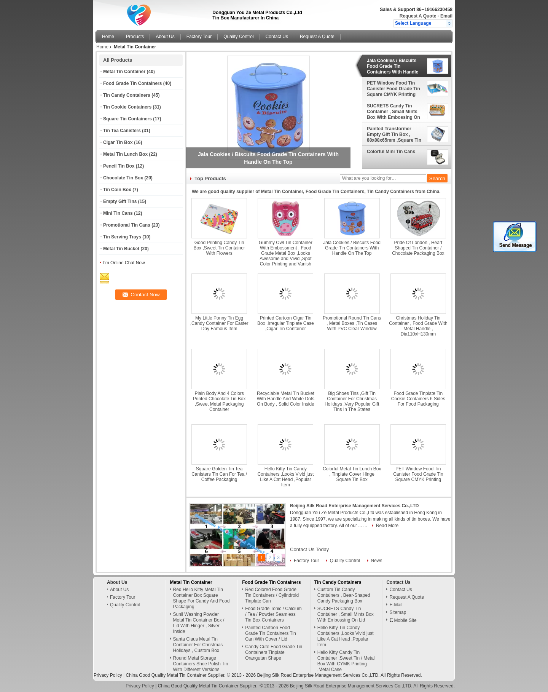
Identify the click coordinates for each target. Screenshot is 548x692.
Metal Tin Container (124, 71)
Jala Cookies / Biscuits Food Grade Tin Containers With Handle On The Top (392, 66)
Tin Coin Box (117, 189)
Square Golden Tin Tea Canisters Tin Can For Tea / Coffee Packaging (219, 474)
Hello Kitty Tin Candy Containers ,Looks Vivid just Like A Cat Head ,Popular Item (285, 476)
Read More (387, 525)
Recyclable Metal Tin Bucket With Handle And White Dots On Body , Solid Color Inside (285, 399)
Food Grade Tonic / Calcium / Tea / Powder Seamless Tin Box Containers (273, 614)
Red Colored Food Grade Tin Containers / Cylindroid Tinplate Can (272, 595)
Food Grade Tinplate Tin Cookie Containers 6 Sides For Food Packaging (418, 399)
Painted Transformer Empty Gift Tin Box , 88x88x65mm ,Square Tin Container (394, 134)
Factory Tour (199, 36)
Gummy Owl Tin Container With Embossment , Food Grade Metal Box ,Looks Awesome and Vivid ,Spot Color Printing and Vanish (285, 253)
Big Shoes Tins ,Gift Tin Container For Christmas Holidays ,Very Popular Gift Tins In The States (352, 401)
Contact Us (277, 36)
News (376, 560)
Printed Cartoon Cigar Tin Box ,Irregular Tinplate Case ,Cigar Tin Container (285, 323)
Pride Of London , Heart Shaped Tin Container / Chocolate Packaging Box (418, 248)
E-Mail (395, 604)
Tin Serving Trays (122, 237)
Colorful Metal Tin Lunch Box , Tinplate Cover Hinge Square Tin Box (352, 474)
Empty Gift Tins (120, 201)
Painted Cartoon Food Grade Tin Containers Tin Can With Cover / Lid (270, 633)
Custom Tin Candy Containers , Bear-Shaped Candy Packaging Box (343, 595)
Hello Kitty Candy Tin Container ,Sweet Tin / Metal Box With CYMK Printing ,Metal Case (346, 661)
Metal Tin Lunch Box (125, 154)
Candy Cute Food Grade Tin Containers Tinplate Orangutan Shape (273, 652)
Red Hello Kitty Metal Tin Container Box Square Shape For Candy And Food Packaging (201, 598)
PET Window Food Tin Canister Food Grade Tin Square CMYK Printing (393, 88)
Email (446, 16)
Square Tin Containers (127, 118)
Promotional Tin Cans (126, 225)
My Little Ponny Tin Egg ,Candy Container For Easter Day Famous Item (219, 323)
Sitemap (397, 612)
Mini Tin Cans (118, 213)
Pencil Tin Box (118, 166)
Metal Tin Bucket (121, 248)
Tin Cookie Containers (127, 107)
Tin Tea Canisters (122, 130)
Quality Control (238, 36)
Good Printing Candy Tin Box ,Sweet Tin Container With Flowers (219, 248)
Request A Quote (418, 16)
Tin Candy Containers (126, 95)
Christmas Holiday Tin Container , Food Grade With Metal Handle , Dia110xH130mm (418, 326)
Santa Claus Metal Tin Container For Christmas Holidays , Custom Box (198, 644)
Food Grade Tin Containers (132, 83)
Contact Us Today (309, 549)
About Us (165, 36)
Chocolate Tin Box (123, 178)
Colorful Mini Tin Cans (391, 151)
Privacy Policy (108, 675)
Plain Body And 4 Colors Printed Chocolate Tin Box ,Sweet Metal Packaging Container (219, 401)
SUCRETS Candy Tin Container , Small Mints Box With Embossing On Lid (393, 111)
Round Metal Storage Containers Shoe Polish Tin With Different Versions (200, 663)
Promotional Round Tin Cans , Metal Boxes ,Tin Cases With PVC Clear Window (352, 323)
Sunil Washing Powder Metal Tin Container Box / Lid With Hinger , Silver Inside (199, 623)
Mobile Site (402, 620)
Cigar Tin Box (118, 142)
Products (135, 36)
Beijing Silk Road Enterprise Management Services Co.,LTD (354, 505)
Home (108, 36)
